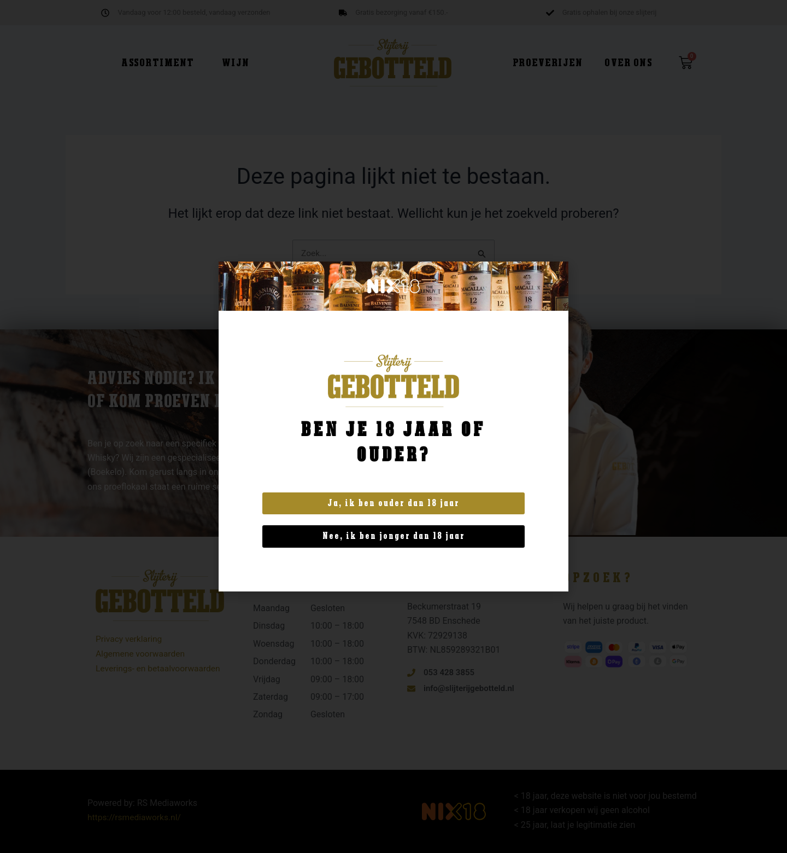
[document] (393, 426)
